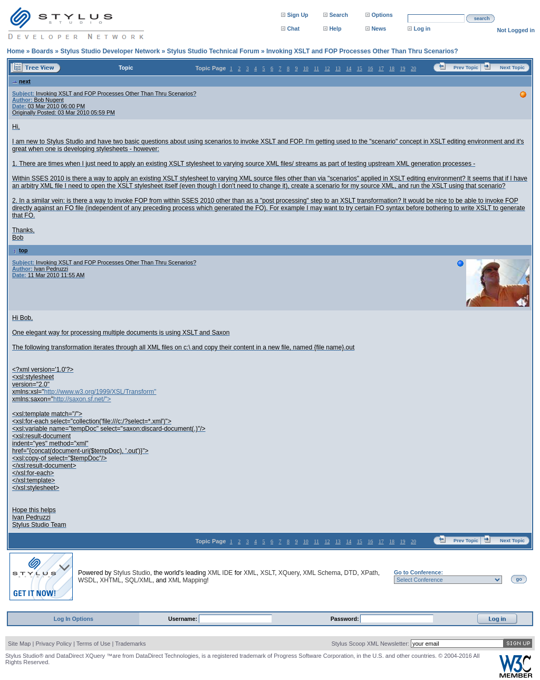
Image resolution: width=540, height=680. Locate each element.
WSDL (87, 580)
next (21, 81)
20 (413, 68)
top (20, 250)
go (519, 579)
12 (327, 68)
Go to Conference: (418, 572)
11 (316, 68)
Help (335, 28)
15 (359, 68)
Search (338, 15)
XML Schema (322, 573)
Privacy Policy (53, 643)
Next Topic (512, 67)
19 (403, 68)
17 (381, 68)
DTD (351, 573)
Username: (183, 619)
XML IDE (220, 573)
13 (338, 68)
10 (305, 68)
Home (15, 51)
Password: (346, 619)
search (482, 18)
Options (381, 15)
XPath (369, 573)
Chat (293, 28)
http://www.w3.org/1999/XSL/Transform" (100, 391)
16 (370, 68)
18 (391, 68)
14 (348, 68)
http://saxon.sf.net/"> (82, 399)
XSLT (267, 573)
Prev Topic (466, 67)
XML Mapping (187, 580)
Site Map (19, 643)
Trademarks (130, 643)
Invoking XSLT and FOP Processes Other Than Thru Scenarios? (362, 51)
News (378, 28)
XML (250, 573)
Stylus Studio (131, 573)
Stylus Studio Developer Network (110, 51)
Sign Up (297, 15)
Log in (421, 28)
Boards (42, 51)
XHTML (110, 580)
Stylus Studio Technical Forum (213, 51)
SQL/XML (138, 580)
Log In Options (73, 619)
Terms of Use (93, 643)
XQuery (289, 573)
